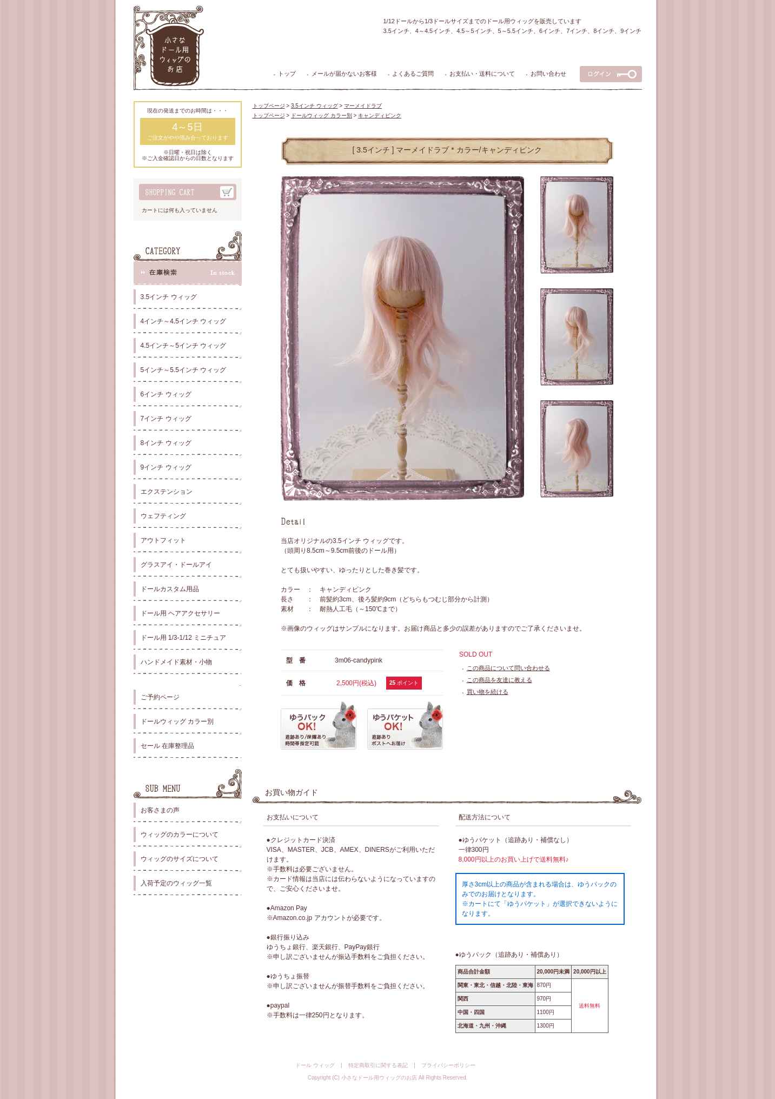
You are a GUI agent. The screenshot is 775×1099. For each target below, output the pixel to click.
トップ (287, 73)
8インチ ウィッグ (166, 443)
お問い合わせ (548, 73)
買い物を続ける (487, 691)
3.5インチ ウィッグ (169, 297)
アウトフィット (163, 540)
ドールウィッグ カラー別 (177, 721)
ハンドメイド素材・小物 (176, 662)
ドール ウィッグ (315, 1065)
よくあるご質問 (413, 73)
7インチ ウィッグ (166, 418)
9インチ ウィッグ (166, 467)
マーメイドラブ (363, 106)
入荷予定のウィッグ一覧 (176, 883)
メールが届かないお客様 (344, 73)
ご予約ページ (160, 697)
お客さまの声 (160, 810)
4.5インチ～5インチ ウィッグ (184, 345)
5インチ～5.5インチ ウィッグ (184, 370)
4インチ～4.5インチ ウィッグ (184, 321)
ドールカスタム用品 (170, 589)
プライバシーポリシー (448, 1065)
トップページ (269, 106)
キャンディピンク (379, 115)
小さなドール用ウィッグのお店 (379, 1078)
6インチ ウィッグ (166, 394)
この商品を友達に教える (499, 680)
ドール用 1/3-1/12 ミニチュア (184, 637)
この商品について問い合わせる (508, 668)
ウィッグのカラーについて (179, 834)
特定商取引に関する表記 (378, 1065)
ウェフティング (163, 516)
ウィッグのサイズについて (179, 859)
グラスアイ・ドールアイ (176, 564)
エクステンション (167, 491)
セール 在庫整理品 (167, 746)
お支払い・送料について (482, 73)
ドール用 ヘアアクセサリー (180, 613)
